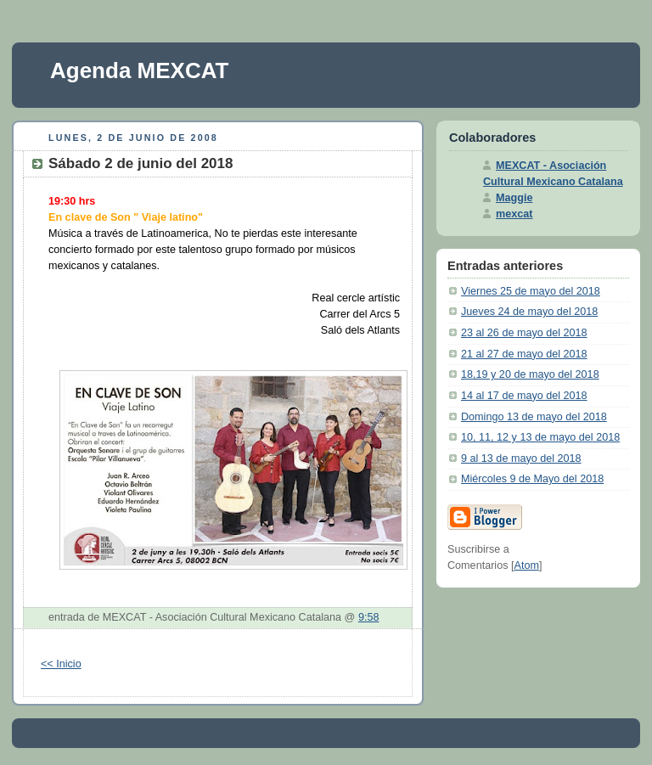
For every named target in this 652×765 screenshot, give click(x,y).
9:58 (368, 617)
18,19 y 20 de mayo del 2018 (530, 374)
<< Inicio (61, 664)
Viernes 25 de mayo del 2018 (530, 291)
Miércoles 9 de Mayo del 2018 (532, 479)
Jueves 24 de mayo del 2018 (529, 312)
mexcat (514, 214)
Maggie (514, 198)
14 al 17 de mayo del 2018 (524, 396)
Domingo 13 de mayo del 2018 (534, 417)
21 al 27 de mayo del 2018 (524, 354)
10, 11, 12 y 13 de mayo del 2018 (540, 437)
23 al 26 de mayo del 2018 (524, 333)
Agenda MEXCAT (139, 70)
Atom (526, 565)
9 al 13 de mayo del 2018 (521, 458)
